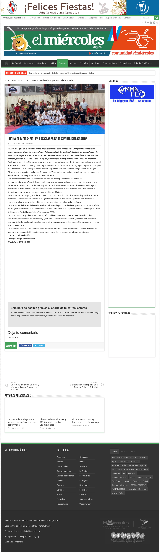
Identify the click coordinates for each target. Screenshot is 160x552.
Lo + (133, 452)
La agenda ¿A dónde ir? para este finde (105, 18)
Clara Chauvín (117, 481)
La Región (28, 63)
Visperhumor (85, 504)
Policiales (84, 63)
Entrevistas (61, 499)
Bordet (132, 477)
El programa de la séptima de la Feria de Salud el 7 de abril (82, 385)
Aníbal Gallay (129, 469)
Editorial (60, 490)
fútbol (145, 481)
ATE (124, 473)
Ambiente (95, 63)
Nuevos (124, 452)
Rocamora (134, 462)
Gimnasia (133, 458)
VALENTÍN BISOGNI (119, 489)
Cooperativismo (110, 63)
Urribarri (149, 477)
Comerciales (62, 466)
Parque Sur (116, 473)
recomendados (142, 469)
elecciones (124, 485)
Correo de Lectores (65, 476)
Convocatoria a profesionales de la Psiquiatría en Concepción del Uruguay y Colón (61, 73)
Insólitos (83, 466)
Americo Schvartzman (120, 458)
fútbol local (142, 489)
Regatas (115, 485)
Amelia (60, 462)
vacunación (133, 465)
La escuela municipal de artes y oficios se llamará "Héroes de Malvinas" (26, 386)
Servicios (80, 18)
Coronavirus (123, 462)
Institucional (35, 18)
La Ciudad (16, 63)
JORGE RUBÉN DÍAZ (119, 465)
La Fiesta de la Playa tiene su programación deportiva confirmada (22, 422)
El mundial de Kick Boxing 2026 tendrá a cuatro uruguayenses (53, 422)
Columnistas (68, 18)
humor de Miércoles (119, 477)
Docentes (137, 481)
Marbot (140, 477)
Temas (114, 452)
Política (53, 63)
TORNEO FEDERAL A (138, 485)
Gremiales (83, 457)
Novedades (84, 485)
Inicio (7, 80)
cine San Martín (117, 493)
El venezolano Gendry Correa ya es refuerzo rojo (86, 420)
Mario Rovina (117, 469)
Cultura (73, 63)
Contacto (127, 18)
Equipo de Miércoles (51, 18)
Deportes (63, 63)
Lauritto (128, 481)
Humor (82, 462)
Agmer (114, 462)
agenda (143, 465)
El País (59, 494)
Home (6, 63)
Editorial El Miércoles (143, 63)
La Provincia (41, 63)
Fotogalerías (125, 63)
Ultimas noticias (86, 499)
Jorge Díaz (132, 473)
